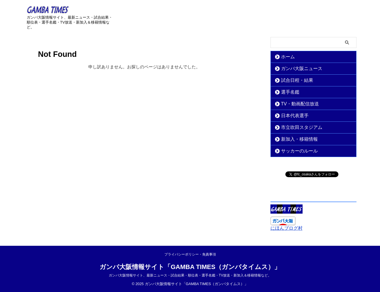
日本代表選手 (291, 115)
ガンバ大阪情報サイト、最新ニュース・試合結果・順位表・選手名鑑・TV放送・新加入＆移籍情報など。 (190, 275)
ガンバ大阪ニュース (297, 68)
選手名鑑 (287, 92)
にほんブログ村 (286, 228)
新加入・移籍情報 (295, 139)
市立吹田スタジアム (297, 127)
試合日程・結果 (293, 80)
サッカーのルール (295, 151)
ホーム (285, 57)
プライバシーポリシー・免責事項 (190, 254)
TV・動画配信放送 (295, 104)
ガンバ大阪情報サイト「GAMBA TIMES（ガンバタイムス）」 (190, 266)
